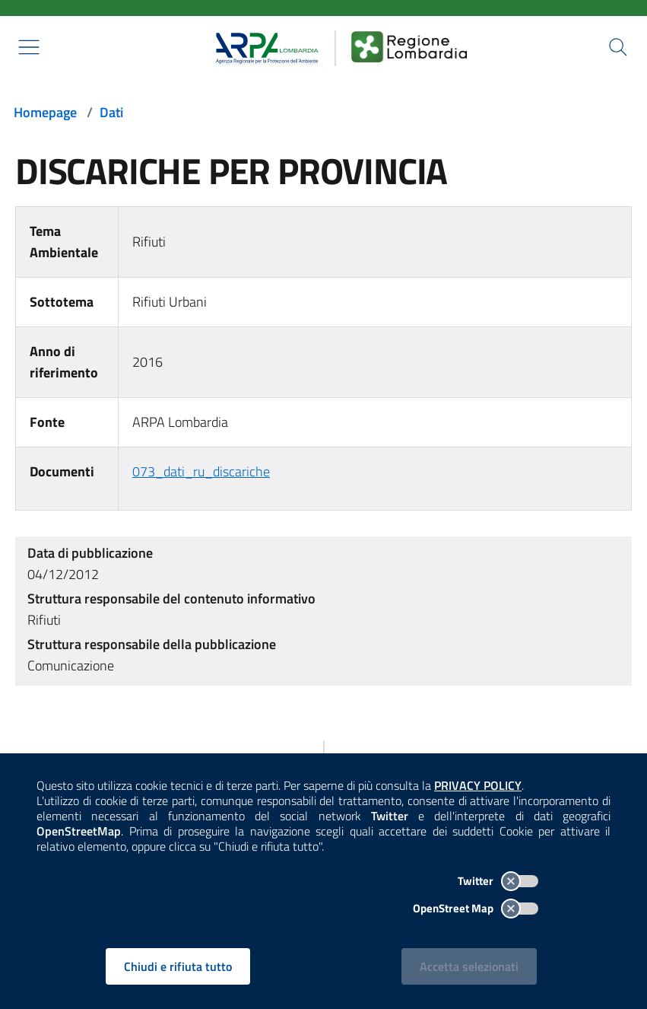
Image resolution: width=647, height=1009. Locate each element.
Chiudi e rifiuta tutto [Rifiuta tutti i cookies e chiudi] (178, 966)
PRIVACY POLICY (478, 785)
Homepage (45, 112)
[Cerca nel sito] (618, 47)
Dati (111, 112)
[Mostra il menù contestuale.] (29, 47)
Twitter (498, 881)
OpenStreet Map (475, 908)
